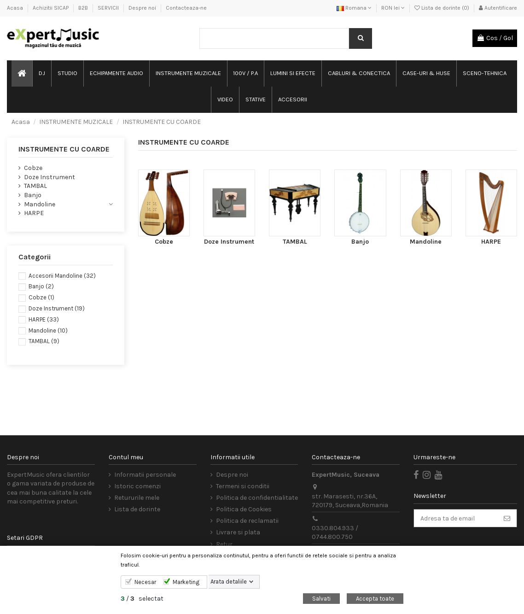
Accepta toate (375, 598)
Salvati (321, 598)
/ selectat (142, 598)
